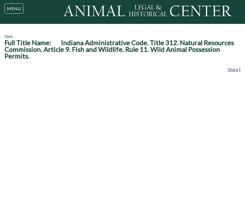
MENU (14, 8)
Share (233, 69)
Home (8, 36)
